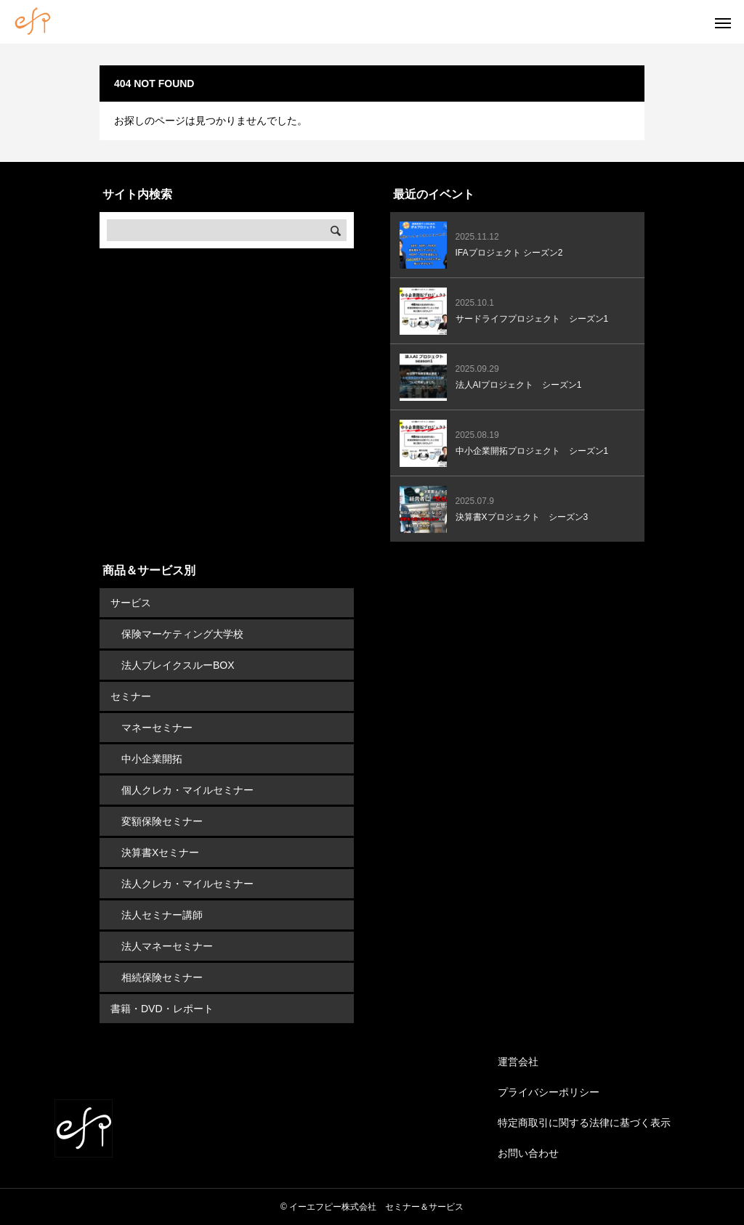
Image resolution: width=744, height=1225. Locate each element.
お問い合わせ (528, 1153)
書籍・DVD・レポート (162, 1008)
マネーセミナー (157, 727)
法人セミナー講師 (162, 915)
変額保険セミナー (162, 821)
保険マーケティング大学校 (182, 634)
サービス (130, 603)
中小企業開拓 (151, 759)
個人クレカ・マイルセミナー (187, 790)
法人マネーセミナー (167, 946)
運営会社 (518, 1061)
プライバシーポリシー (548, 1092)
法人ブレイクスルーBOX (178, 665)
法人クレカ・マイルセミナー (187, 884)
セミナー (130, 696)
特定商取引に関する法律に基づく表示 (584, 1122)
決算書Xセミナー (160, 852)
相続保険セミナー (162, 977)
